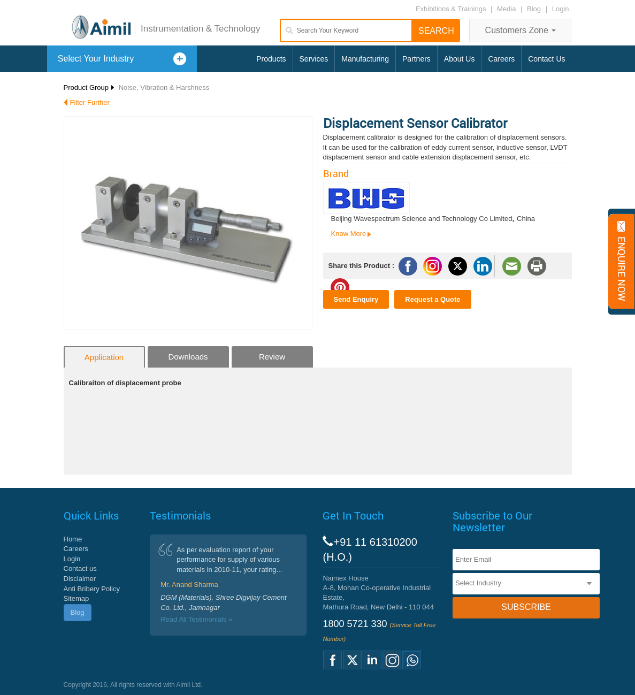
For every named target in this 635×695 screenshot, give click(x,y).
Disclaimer (80, 579)
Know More (348, 234)
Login (560, 9)
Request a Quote (432, 299)
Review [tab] (272, 356)
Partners (416, 59)
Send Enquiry (356, 299)
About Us (459, 59)
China (526, 219)
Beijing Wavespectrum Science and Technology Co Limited (421, 219)
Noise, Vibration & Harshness (164, 87)
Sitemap (76, 598)
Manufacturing (365, 59)
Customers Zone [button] (520, 30)
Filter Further (90, 102)
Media (507, 9)
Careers (501, 59)
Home (73, 539)
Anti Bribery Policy (92, 589)
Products (271, 59)
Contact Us (546, 59)
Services (314, 59)
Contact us (80, 568)
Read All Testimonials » (196, 619)
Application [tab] (104, 357)
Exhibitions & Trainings (451, 9)
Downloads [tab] (188, 356)
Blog (534, 9)
